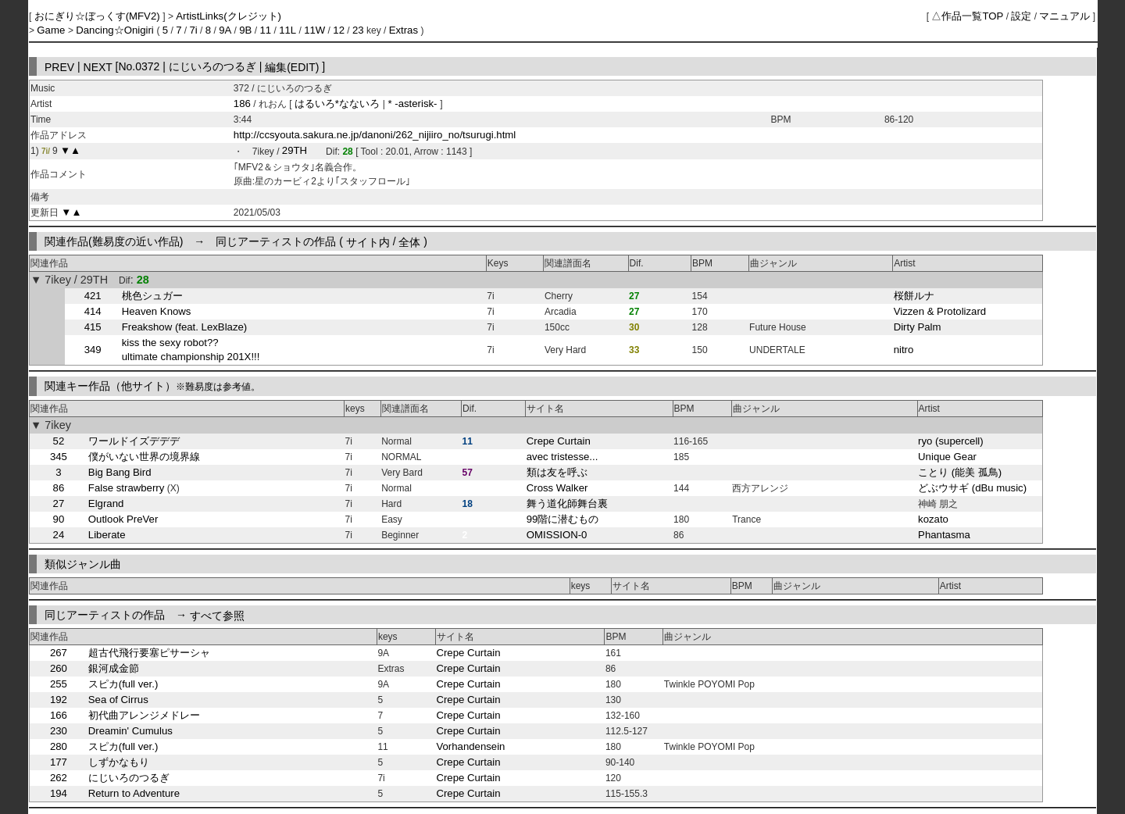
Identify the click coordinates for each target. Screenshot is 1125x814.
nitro (904, 349)
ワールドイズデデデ (134, 441)
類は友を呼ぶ (557, 472)
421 (93, 296)
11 (265, 30)
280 (58, 746)
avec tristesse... (562, 456)
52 (59, 441)
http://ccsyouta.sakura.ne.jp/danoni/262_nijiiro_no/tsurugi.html (375, 135)
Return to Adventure (134, 793)
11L (287, 30)
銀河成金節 (113, 668)
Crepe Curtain (559, 441)
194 (58, 793)
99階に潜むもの (563, 519)
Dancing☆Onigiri (116, 30)
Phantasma (944, 535)
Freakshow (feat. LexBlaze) (185, 327)
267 (58, 653)
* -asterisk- (412, 103)
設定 (1021, 16)
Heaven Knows (156, 311)
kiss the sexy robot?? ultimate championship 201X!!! (191, 349)
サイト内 (368, 241)
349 (93, 349)
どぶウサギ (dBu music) (972, 488)
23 (358, 30)
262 (58, 778)
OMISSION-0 (557, 535)
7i (193, 30)
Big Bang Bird (120, 472)
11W (314, 30)
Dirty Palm (917, 327)
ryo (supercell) (951, 441)
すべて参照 (217, 615)
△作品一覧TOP (967, 16)
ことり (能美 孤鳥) (960, 472)
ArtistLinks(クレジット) (228, 16)
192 (58, 699)
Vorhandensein (470, 746)
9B (245, 30)
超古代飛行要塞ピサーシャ (149, 653)
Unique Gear (947, 456)
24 (59, 535)
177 (58, 762)
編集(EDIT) (292, 66)
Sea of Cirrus (118, 699)
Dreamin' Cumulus (130, 731)
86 (59, 488)
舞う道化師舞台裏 (567, 503)
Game (52, 30)
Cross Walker (557, 488)
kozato (933, 519)
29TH (294, 151)
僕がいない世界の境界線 (144, 456)
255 (58, 684)
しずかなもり (118, 762)
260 (58, 668)
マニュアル (1064, 16)
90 (59, 519)
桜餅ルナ (914, 296)
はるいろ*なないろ (339, 103)
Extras (403, 30)
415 (93, 327)
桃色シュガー (152, 296)
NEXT (98, 66)
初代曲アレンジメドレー (144, 715)
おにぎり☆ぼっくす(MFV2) (98, 16)
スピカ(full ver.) (123, 684)
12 (339, 30)
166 (58, 715)
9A (225, 30)
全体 (409, 241)
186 (242, 103)
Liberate (107, 535)
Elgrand (105, 503)
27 (59, 503)
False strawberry (126, 488)
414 (93, 311)
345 (58, 456)
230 (58, 731)
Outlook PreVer (123, 519)
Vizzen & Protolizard (940, 311)
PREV (59, 66)
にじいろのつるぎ (129, 778)
